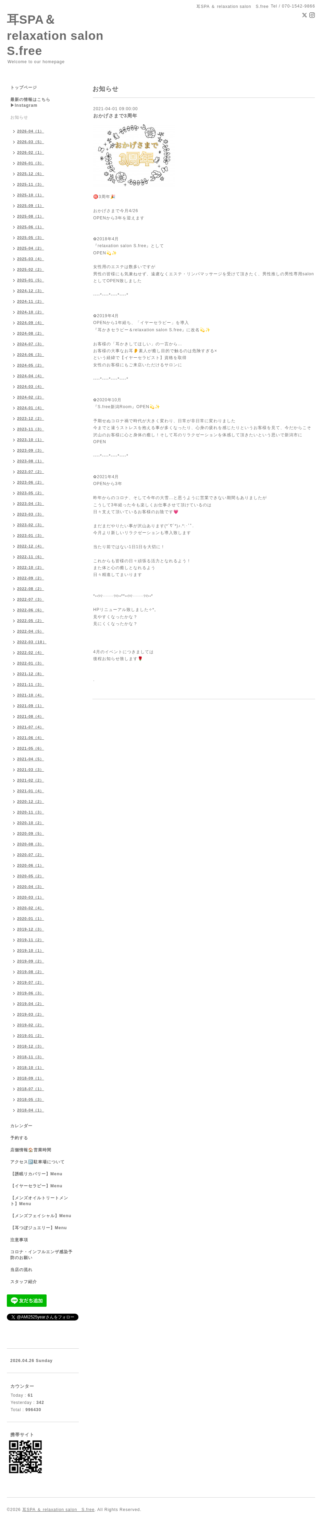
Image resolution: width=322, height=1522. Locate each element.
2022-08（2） (30, 589)
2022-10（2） (30, 567)
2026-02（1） (30, 152)
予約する (19, 1137)
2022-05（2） (30, 621)
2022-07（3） (30, 599)
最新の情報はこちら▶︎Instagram (30, 102)
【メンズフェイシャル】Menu (40, 1215)
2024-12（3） (30, 291)
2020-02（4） (30, 908)
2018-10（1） (30, 1067)
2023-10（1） (30, 440)
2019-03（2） (30, 1014)
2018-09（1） (30, 1078)
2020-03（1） (30, 897)
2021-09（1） (30, 706)
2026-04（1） (30, 131)
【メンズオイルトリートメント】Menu (39, 1201)
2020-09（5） (30, 833)
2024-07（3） (30, 344)
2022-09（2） (30, 578)
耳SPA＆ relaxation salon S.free (61, 35)
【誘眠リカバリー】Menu (36, 1174)
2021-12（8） (30, 674)
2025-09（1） (30, 206)
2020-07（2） (30, 855)
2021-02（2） (30, 780)
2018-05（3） (30, 1099)
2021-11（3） (30, 684)
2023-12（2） (30, 418)
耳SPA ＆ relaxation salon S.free (58, 1509)
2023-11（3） (30, 429)
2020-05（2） (30, 876)
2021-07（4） (30, 727)
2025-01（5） (30, 280)
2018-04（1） (30, 1110)
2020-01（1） (30, 918)
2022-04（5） (30, 631)
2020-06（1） (30, 865)
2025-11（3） (30, 184)
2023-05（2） (30, 493)
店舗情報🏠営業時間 (30, 1150)
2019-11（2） (30, 940)
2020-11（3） (30, 812)
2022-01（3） (30, 663)
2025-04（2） (30, 248)
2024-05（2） (30, 365)
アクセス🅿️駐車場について (37, 1162)
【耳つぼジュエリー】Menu (38, 1227)
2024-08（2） (30, 333)
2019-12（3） (30, 929)
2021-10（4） (30, 695)
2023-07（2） (30, 472)
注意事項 (19, 1239)
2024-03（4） (30, 386)
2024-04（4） (30, 376)
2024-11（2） (30, 301)
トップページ (23, 87)
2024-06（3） (30, 355)
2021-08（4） (30, 716)
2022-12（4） (30, 546)
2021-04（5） (30, 759)
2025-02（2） (30, 269)
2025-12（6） (30, 174)
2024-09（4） (30, 323)
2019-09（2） (30, 961)
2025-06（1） (30, 227)
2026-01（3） (30, 163)
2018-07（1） (30, 1089)
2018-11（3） (30, 1057)
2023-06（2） (30, 482)
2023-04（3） (30, 503)
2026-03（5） (30, 142)
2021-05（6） (30, 748)
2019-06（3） (30, 993)
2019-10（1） (30, 950)
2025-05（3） (30, 237)
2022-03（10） (32, 642)
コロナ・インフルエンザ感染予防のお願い (41, 1254)
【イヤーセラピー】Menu (36, 1186)
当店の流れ (21, 1269)
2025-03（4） (30, 259)
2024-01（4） (30, 408)
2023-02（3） (30, 525)
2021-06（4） (30, 738)
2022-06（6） (30, 610)
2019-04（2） (30, 1004)
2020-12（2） (30, 801)
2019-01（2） (30, 1036)
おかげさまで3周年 (115, 115)
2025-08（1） (30, 216)
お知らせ (19, 117)
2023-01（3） (30, 535)
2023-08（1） (30, 461)
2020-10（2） (30, 823)
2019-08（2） (30, 972)
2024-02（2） (30, 397)
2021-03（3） (30, 770)
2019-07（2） (30, 982)
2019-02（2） (30, 1025)
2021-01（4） (30, 791)
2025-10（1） (30, 195)
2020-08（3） (30, 844)
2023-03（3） (30, 514)
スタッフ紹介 (23, 1281)
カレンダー (21, 1125)
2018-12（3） (30, 1046)
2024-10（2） (30, 312)
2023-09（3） (30, 450)
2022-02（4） (30, 652)
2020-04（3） (30, 887)
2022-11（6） (30, 557)
